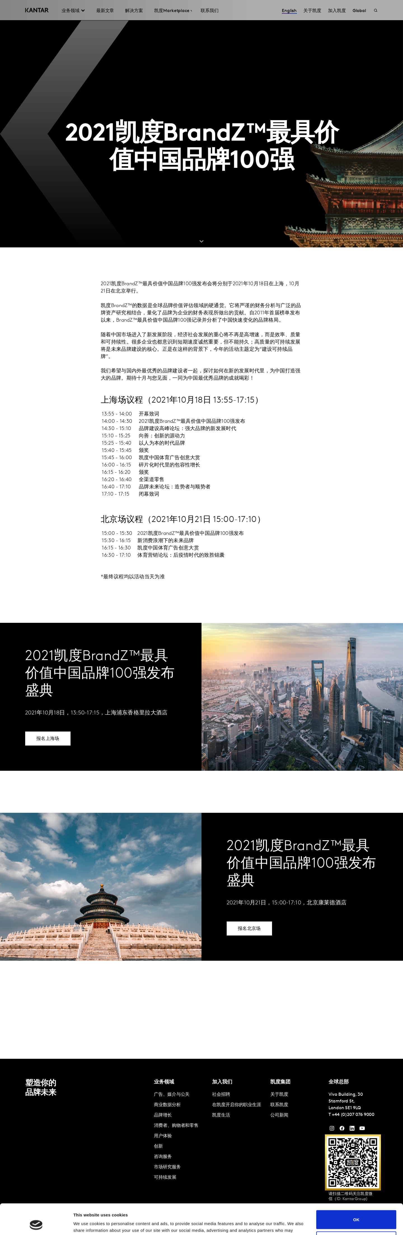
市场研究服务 (167, 1167)
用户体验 (163, 1136)
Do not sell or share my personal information (356, 1212)
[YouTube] (352, 1129)
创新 (158, 1146)
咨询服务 (163, 1157)
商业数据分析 (167, 1105)
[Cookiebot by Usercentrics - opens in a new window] (36, 1224)
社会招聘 (221, 1094)
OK (356, 1190)
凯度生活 (221, 1115)
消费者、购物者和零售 (176, 1125)
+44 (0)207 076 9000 (353, 1115)
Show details (86, 1224)
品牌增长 (163, 1115)
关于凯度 (279, 1094)
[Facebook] (342, 1129)
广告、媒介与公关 (171, 1094)
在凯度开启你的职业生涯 (236, 1105)
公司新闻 (279, 1115)
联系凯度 (279, 1105)
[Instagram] (332, 1129)
